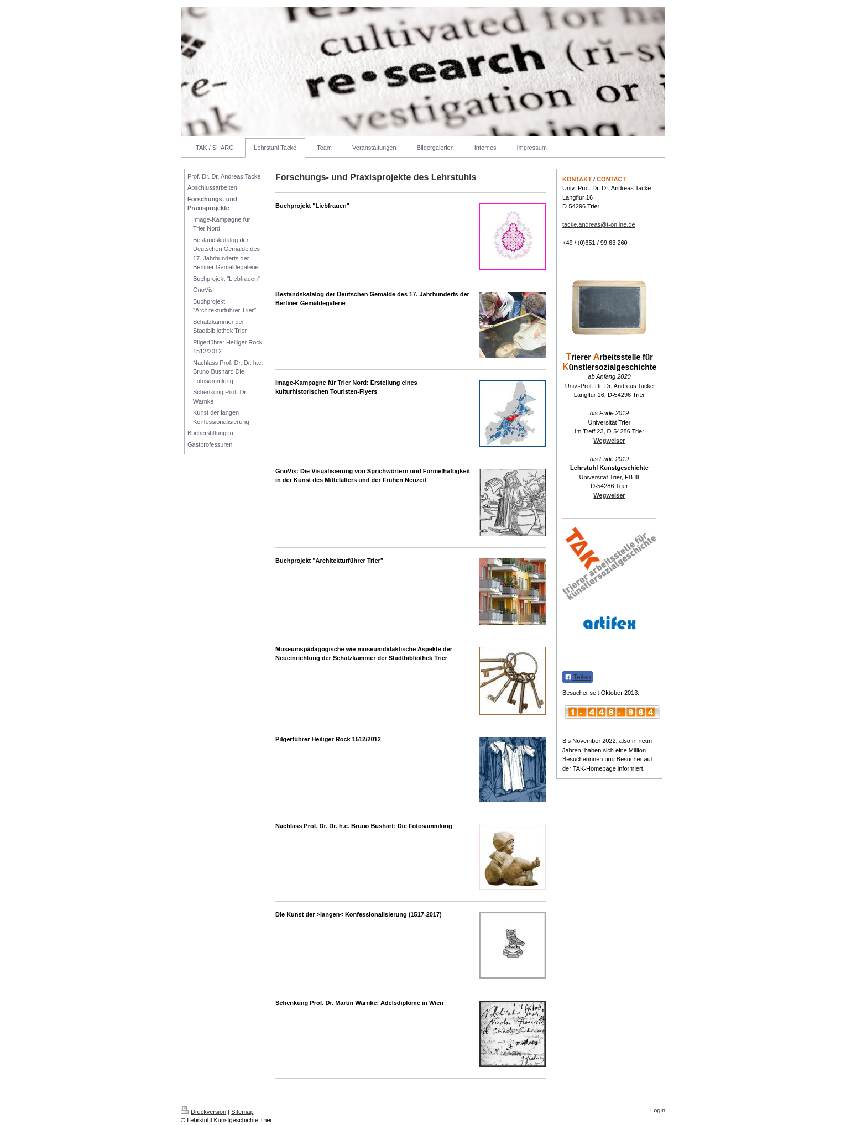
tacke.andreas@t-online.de (598, 224)
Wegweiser (609, 440)
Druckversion (203, 1111)
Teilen (578, 677)
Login (657, 1110)
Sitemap (242, 1111)
